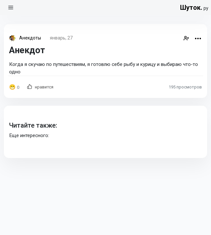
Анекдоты (30, 37)
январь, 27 (61, 37)
